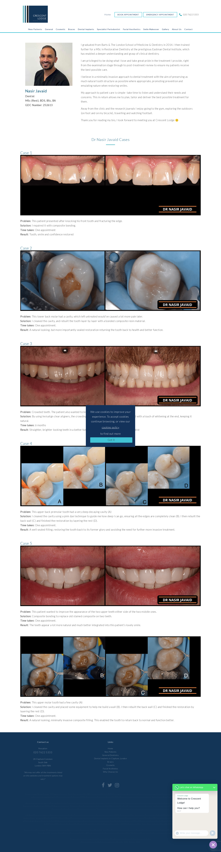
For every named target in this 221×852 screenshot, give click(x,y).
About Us (177, 29)
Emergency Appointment (160, 15)
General (49, 29)
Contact (188, 29)
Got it (111, 440)
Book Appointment (128, 15)
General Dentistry (110, 755)
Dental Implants (86, 29)
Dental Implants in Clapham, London (110, 758)
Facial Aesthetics (132, 29)
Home (107, 14)
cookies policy (110, 427)
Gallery (165, 29)
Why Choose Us (110, 772)
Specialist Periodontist (108, 29)
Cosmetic (60, 29)
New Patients (35, 29)
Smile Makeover (151, 29)
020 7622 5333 (189, 14)
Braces (71, 29)
